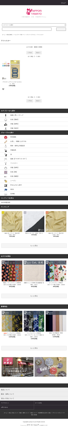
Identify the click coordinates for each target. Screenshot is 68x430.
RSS (32, 414)
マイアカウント (5, 402)
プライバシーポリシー (57, 412)
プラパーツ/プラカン (31, 34)
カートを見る (38, 402)
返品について (33, 412)
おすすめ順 (29, 47)
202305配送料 (5, 202)
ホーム (3, 34)
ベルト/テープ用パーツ (19, 34)
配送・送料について (24, 412)
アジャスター (40, 34)
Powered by (34, 425)
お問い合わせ (4, 407)
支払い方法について (13, 412)
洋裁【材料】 (10, 34)
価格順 (36, 47)
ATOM (35, 414)
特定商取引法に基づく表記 (44, 412)
